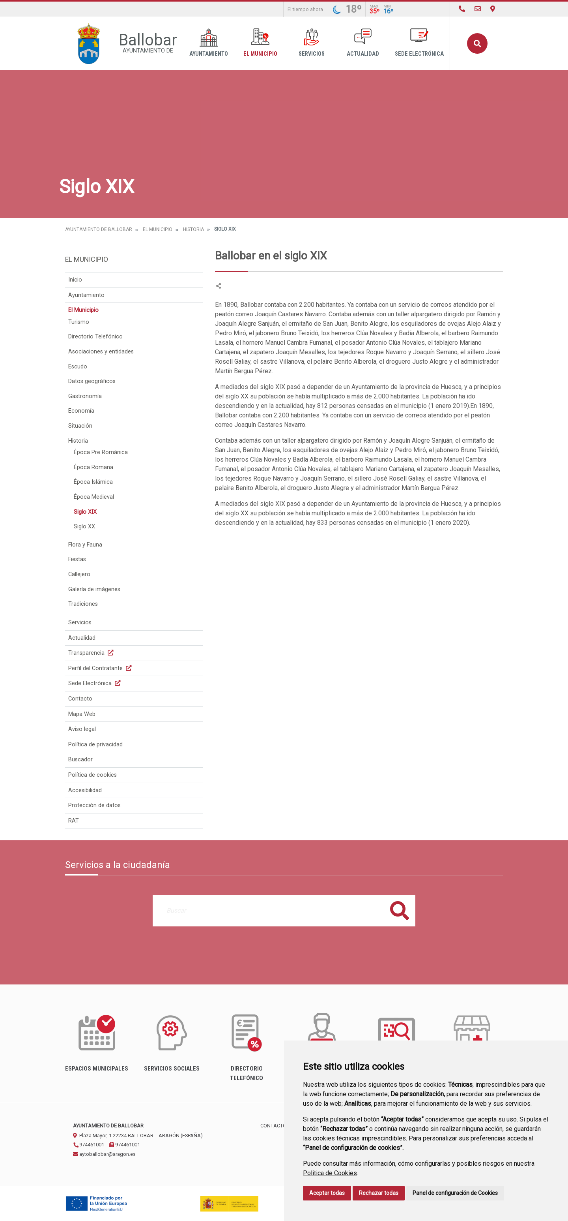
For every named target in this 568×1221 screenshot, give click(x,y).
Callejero (79, 574)
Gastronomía (85, 396)
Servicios (312, 42)
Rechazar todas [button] (378, 1193)
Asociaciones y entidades (101, 351)
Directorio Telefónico (95, 336)
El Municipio (260, 42)
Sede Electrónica (419, 42)
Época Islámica (93, 482)
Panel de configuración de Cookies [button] (455, 1193)
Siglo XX (84, 526)
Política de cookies (92, 775)
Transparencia (91, 653)
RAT (73, 820)
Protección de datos (94, 805)
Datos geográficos (92, 381)
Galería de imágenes (94, 589)
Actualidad (363, 42)
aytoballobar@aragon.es (104, 1154)
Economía (81, 411)
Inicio (75, 279)
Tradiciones (83, 604)
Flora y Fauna (85, 544)
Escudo (77, 366)
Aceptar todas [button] (327, 1193)
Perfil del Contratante (100, 668)
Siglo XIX (85, 512)
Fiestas (77, 559)
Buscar (477, 43)
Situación (80, 426)
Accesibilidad (85, 790)
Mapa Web (81, 714)
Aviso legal (82, 729)
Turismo (78, 322)
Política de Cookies (330, 1173)
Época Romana (93, 467)
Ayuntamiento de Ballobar (98, 229)
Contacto (80, 698)
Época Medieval (94, 497)
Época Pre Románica (101, 452)
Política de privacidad (95, 744)
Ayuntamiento (208, 42)
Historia (193, 229)
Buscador (80, 759)
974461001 (88, 1145)
